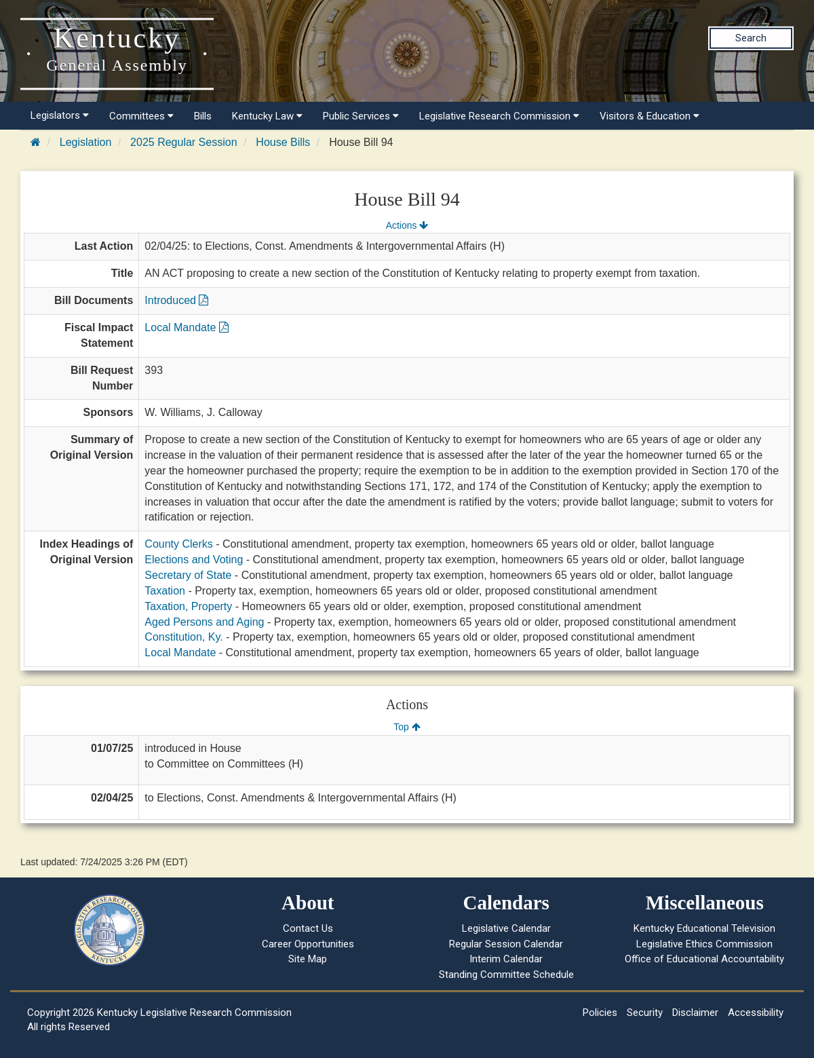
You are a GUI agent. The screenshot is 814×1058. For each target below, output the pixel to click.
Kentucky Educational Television (704, 928)
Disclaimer (695, 1012)
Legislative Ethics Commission (704, 944)
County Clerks (178, 544)
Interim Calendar (506, 959)
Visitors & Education (649, 116)
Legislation (86, 142)
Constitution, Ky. (183, 637)
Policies (600, 1012)
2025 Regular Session (183, 142)
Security (645, 1012)
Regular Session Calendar (506, 944)
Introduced (176, 300)
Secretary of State (187, 575)
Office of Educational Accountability (704, 959)
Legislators (60, 115)
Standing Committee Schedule (506, 974)
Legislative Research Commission (499, 116)
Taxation (164, 591)
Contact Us (308, 928)
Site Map (307, 959)
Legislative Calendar (506, 928)
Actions (407, 225)
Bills (203, 116)
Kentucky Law (267, 116)
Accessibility (755, 1012)
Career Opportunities (308, 944)
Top (406, 726)
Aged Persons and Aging (204, 622)
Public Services (361, 116)
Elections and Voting (193, 559)
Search (751, 38)
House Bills (283, 142)
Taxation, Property (188, 606)
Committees (141, 116)
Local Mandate (186, 327)
